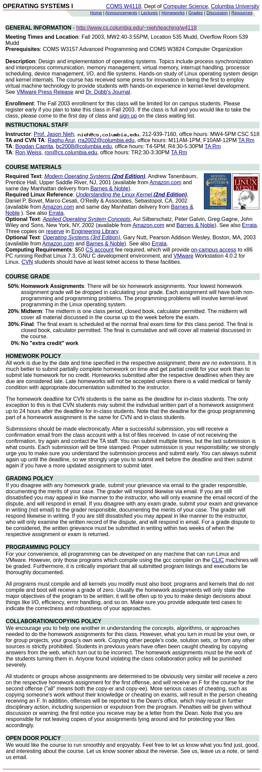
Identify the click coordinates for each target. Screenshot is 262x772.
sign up (128, 116)
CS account (100, 250)
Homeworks (173, 12)
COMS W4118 (123, 6)
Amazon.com (165, 182)
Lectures (149, 12)
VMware (184, 256)
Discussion (217, 12)
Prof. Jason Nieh (54, 134)
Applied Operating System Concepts (86, 219)
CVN (27, 262)
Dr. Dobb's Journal (108, 92)
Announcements (121, 12)
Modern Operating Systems (94, 176)
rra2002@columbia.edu (106, 140)
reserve (55, 231)
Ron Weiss (28, 152)
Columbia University (235, 6)
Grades (195, 12)
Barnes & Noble (109, 188)
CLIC (218, 560)
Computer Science (185, 6)
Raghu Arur (61, 140)
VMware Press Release (45, 92)
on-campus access (213, 250)
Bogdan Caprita (34, 146)
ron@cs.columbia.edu (71, 152)
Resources (241, 12)
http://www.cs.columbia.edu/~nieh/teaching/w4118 (136, 28)
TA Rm (246, 140)
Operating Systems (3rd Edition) (81, 237)
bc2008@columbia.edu (84, 146)
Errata (56, 213)
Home (96, 12)
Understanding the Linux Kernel (131, 195)
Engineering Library (94, 231)
